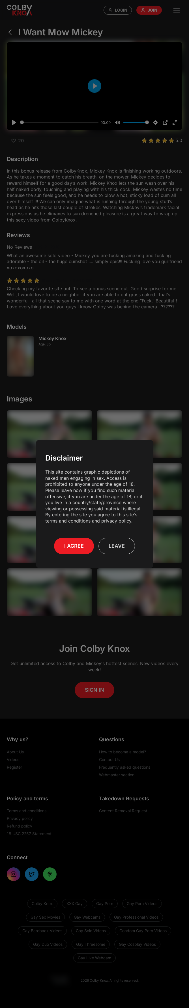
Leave (117, 546)
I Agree (74, 546)
